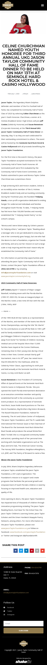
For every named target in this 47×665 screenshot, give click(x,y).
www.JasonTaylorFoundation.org (14, 528)
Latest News (36, 94)
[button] (42, 5)
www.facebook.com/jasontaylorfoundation (27, 532)
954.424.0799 (36, 567)
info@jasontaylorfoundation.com (16, 272)
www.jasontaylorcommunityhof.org (15, 276)
